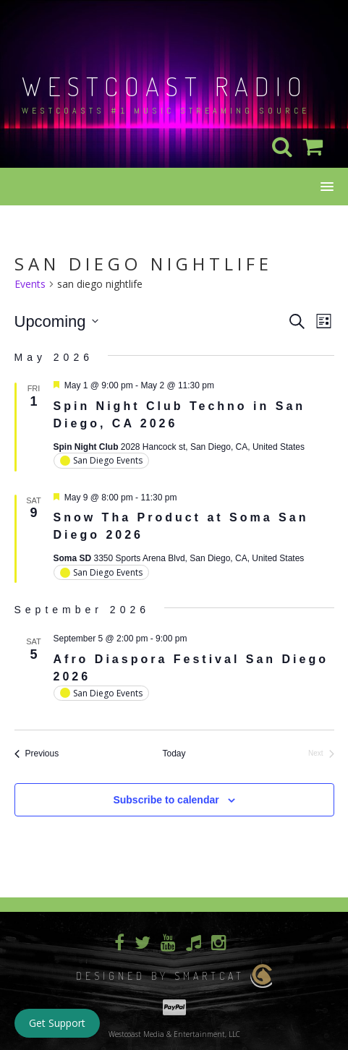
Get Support (57, 1023)
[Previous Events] (36, 754)
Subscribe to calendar (165, 800)
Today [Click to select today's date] (173, 753)
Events (30, 284)
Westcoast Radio (165, 86)
